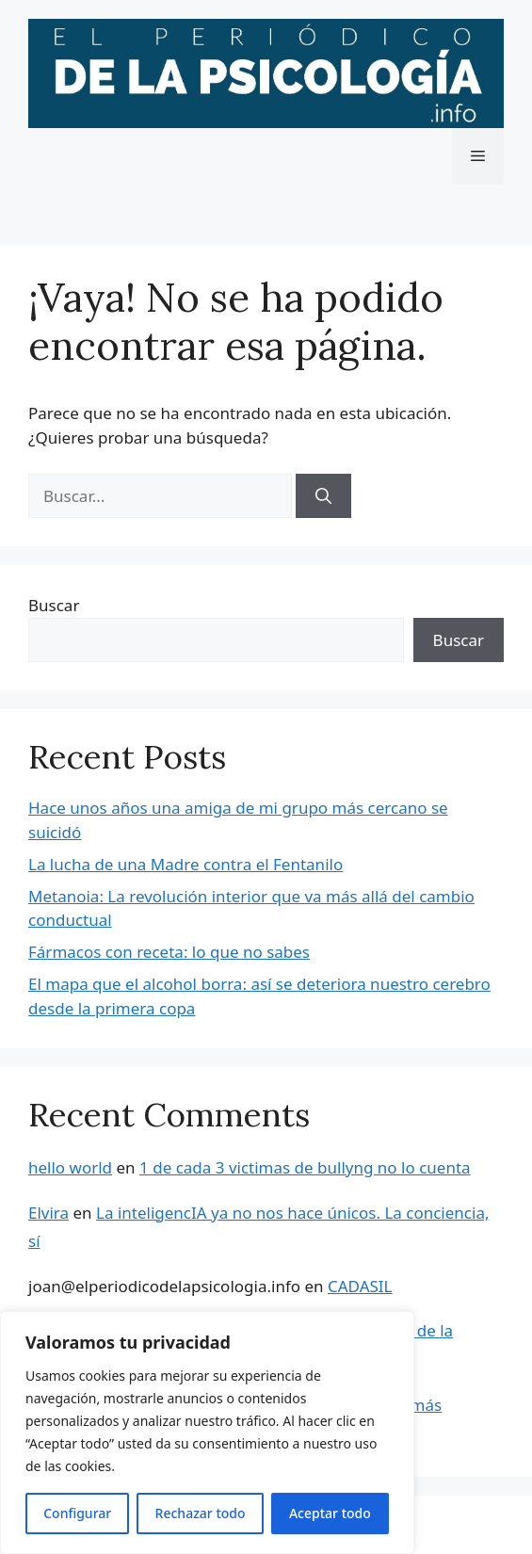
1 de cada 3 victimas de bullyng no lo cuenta (305, 1167)
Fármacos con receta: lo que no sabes (169, 952)
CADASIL (360, 1286)
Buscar (53, 605)
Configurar (77, 1513)
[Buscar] (323, 496)
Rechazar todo (200, 1513)
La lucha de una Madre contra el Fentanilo (185, 864)
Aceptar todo (330, 1513)
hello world (70, 1167)
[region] (207, 1432)
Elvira (48, 1212)
